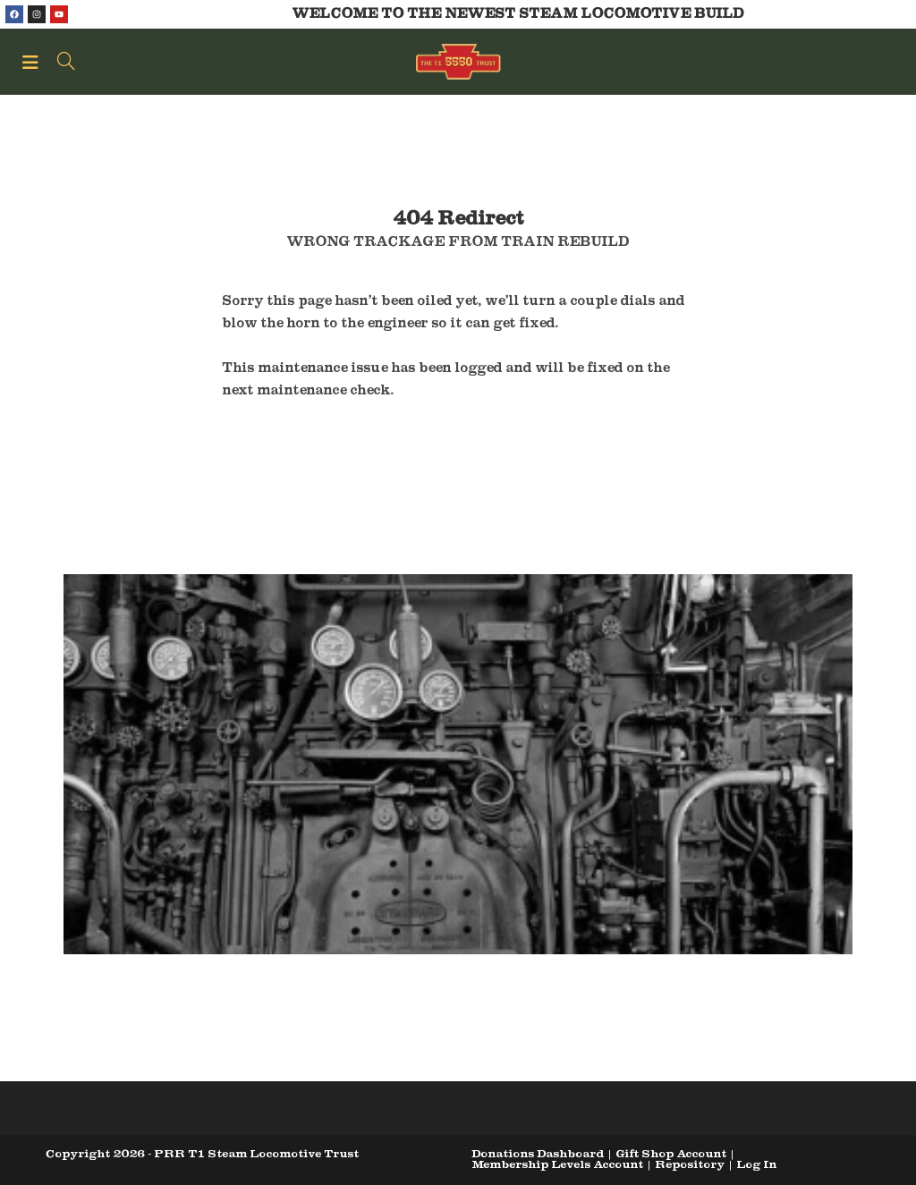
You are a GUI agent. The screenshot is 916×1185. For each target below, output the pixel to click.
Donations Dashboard (537, 1153)
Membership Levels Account (557, 1164)
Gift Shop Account (670, 1153)
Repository (690, 1164)
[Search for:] (60, 61)
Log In (756, 1164)
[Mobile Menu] (33, 61)
